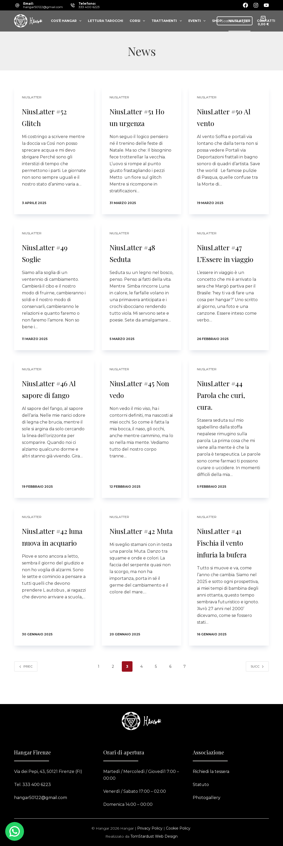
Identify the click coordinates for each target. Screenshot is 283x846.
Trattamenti (168, 21)
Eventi (198, 21)
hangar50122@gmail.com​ (40, 797)
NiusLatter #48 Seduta (139, 252)
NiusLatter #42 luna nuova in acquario (51, 547)
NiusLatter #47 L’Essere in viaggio (226, 258)
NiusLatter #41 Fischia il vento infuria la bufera (227, 552)
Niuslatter (239, 21)
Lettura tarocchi (105, 21)
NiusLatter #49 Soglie (51, 252)
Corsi (138, 21)
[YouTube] (266, 5)
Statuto (201, 784)
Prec (26, 683)
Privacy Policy (149, 828)
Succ (257, 683)
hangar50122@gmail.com (43, 7)
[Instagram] (255, 5)
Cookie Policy (178, 828)
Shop (217, 21)
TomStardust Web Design (154, 836)
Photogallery (206, 797)
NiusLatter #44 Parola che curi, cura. (229, 399)
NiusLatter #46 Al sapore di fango (51, 399)
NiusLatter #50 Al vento (227, 116)
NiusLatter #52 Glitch (51, 116)
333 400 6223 (89, 7)
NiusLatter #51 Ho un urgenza (140, 116)
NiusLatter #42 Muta (139, 541)
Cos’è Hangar (67, 21)
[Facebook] (245, 5)
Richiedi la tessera (211, 771)
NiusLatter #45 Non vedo (139, 393)
